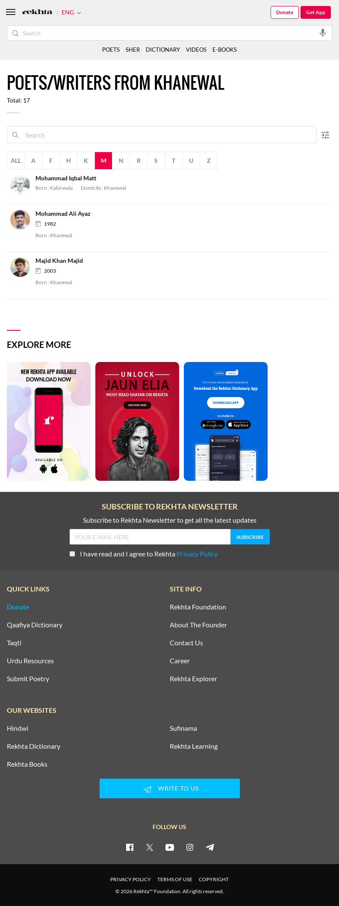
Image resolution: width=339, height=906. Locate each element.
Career (180, 660)
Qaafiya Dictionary (34, 624)
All (16, 160)
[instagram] (190, 847)
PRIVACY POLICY (130, 879)
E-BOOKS (224, 49)
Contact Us (186, 642)
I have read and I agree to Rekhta (144, 554)
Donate (284, 12)
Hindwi (17, 728)
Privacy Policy (197, 554)
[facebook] (129, 847)
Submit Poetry (28, 678)
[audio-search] (323, 32)
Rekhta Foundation (198, 606)
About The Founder (198, 624)
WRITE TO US (170, 789)
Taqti (14, 642)
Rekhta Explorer (193, 678)
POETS (111, 49)
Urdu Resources (30, 660)
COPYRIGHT (214, 879)
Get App (315, 12)
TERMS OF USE (174, 879)
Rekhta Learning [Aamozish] (194, 746)
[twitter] (149, 847)
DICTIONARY (163, 49)
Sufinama (183, 728)
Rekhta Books (27, 764)
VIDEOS (196, 49)
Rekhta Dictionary (33, 746)
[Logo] (37, 13)
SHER (133, 49)
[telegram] (210, 847)
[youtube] (170, 847)
